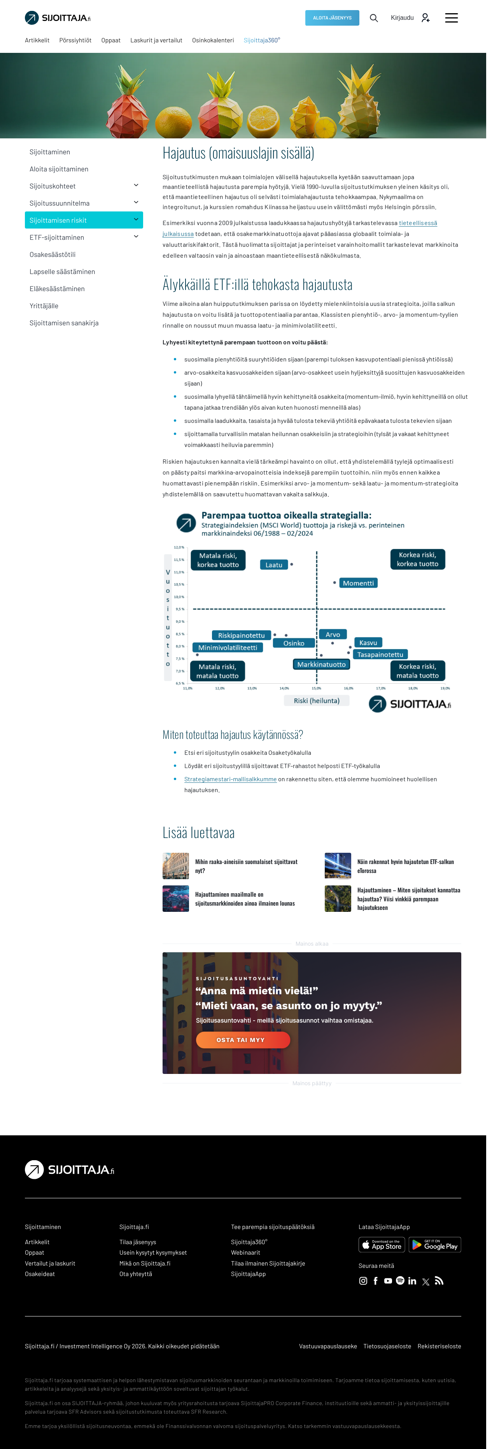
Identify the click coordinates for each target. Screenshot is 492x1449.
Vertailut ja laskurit (50, 1263)
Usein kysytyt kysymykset (153, 1252)
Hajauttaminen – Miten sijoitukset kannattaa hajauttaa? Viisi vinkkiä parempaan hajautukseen (408, 898)
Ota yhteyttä (135, 1274)
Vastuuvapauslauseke (328, 1346)
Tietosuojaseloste (387, 1346)
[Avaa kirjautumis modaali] (410, 17)
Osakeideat (40, 1274)
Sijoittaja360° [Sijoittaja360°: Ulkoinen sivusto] (249, 1242)
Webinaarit (245, 1252)
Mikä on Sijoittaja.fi (145, 1263)
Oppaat (34, 1252)
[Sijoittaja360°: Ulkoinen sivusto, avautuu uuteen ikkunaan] (262, 40)
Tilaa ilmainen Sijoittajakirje (268, 1263)
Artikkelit (37, 1242)
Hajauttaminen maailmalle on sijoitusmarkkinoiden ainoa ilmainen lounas (245, 898)
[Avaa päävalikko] (451, 18)
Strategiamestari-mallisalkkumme (230, 778)
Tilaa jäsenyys (137, 1242)
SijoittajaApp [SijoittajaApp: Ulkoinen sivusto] (248, 1274)
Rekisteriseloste (439, 1346)
